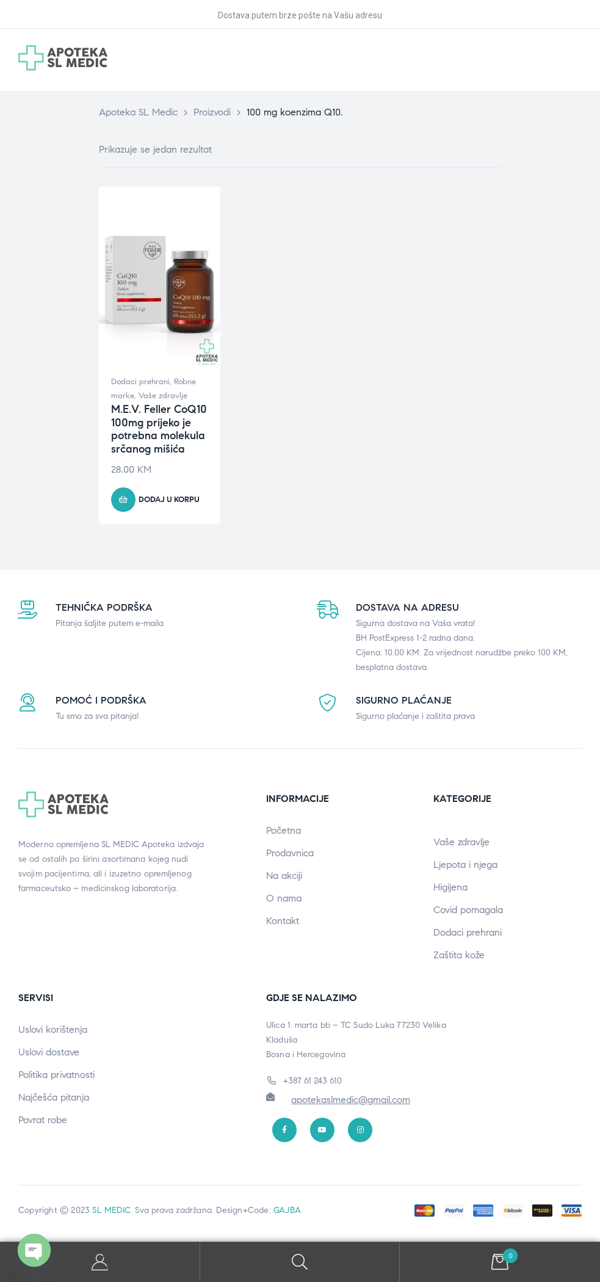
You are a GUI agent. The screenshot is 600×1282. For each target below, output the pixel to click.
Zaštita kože (459, 955)
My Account (100, 1262)
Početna (283, 830)
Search (300, 1262)
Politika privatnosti (56, 1074)
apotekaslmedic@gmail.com (350, 1099)
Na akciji (284, 875)
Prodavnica (290, 853)
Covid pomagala (468, 910)
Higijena (450, 887)
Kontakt (282, 921)
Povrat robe (42, 1120)
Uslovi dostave (48, 1052)
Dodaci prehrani (140, 382)
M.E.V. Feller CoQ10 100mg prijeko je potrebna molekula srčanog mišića (159, 429)
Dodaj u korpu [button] (169, 499)
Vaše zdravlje (163, 396)
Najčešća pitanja (53, 1097)
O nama (284, 898)
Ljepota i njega (465, 864)
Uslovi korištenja (52, 1029)
